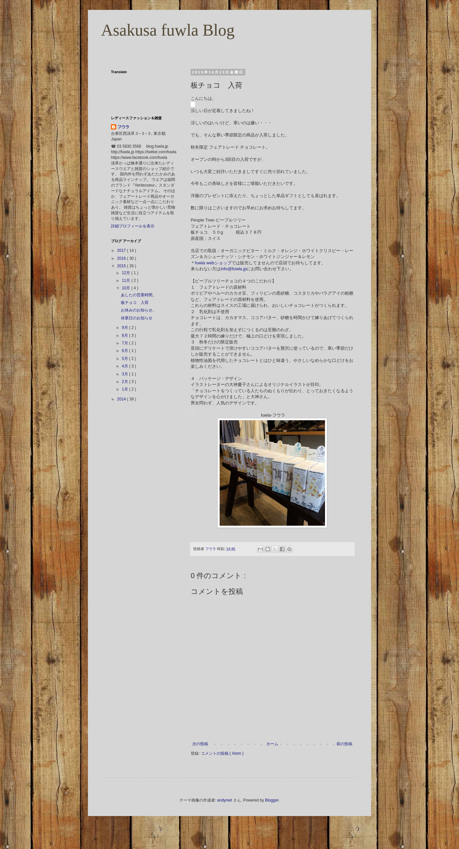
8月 (125, 335)
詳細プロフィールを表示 (132, 226)
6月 (125, 350)
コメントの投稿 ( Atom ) (222, 753)
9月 (125, 327)
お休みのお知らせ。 (138, 310)
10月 (126, 288)
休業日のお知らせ (136, 318)
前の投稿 (344, 744)
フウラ (123, 127)
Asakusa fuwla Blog (168, 30)
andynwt (224, 800)
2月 (125, 381)
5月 (125, 358)
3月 (125, 374)
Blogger (272, 800)
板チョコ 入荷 (134, 302)
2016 (122, 258)
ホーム (272, 744)
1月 (125, 389)
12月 (126, 273)
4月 (125, 366)
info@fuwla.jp (234, 268)
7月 (125, 343)
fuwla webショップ (213, 262)
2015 (122, 266)
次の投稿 (200, 744)
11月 (126, 280)
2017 (122, 250)
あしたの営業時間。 (138, 295)
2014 (122, 399)
